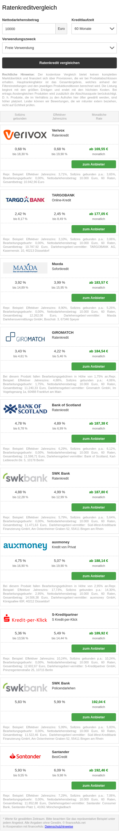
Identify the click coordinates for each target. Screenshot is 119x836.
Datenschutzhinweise (59, 826)
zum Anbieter (93, 164)
